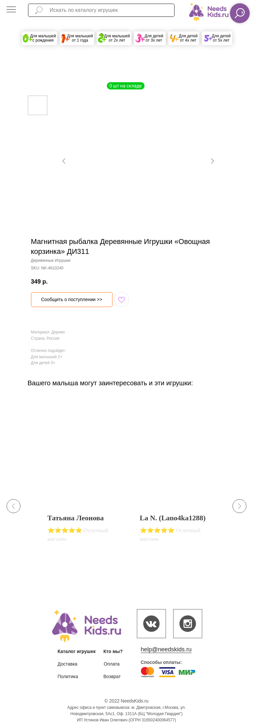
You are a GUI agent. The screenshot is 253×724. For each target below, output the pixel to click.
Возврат (112, 676)
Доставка (68, 664)
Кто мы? (113, 651)
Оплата (112, 664)
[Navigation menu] (11, 10)
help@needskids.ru (166, 649)
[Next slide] (239, 506)
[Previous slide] (13, 506)
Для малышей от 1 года (80, 38)
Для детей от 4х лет (188, 38)
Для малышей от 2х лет (117, 38)
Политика (68, 676)
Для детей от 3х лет (153, 38)
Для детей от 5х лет (221, 38)
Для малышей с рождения (43, 38)
